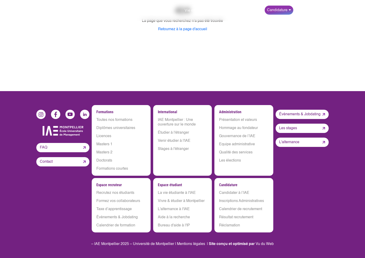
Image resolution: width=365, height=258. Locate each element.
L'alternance (289, 142)
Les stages (288, 128)
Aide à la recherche (174, 217)
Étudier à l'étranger (173, 133)
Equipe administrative (237, 144)
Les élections (230, 160)
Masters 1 (104, 144)
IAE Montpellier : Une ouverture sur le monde (177, 122)
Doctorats (104, 160)
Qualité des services (236, 152)
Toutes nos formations (114, 120)
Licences (103, 136)
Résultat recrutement (236, 217)
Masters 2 (104, 152)
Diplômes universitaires (115, 128)
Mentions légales (191, 244)
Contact (46, 161)
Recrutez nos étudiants (115, 193)
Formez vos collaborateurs (118, 201)
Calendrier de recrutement (240, 209)
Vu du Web (265, 244)
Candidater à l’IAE (234, 193)
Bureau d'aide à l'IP (174, 225)
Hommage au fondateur (238, 128)
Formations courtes (112, 169)
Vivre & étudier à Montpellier (181, 201)
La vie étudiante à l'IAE (177, 193)
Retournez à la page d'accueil (182, 29)
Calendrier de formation (115, 225)
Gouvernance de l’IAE (237, 136)
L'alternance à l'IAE (174, 209)
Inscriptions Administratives (241, 201)
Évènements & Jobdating (117, 217)
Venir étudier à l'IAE (174, 141)
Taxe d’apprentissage (114, 209)
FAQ (43, 147)
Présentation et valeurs (238, 120)
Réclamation (229, 225)
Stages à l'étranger (173, 149)
